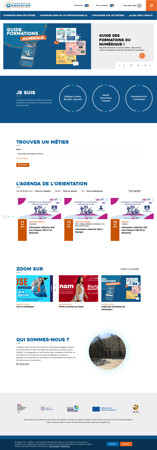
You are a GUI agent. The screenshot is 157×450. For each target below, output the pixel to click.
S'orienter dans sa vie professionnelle (63, 15)
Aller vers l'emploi (141, 15)
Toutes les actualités (130, 269)
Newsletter (82, 5)
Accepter (126, 444)
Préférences (65, 446)
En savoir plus (22, 364)
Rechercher (23, 165)
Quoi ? (18, 149)
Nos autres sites (130, 6)
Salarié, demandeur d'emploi (106, 98)
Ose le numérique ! (25, 306)
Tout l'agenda (135, 191)
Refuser (112, 444)
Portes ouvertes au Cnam (71, 306)
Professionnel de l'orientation (139, 98)
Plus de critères (22, 158)
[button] (119, 65)
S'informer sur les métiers (108, 15)
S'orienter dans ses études (19, 15)
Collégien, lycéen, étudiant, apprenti (73, 98)
